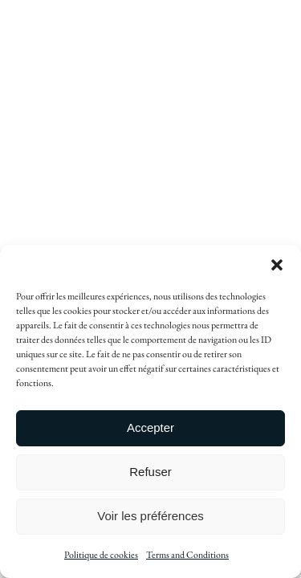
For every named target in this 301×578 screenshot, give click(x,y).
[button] (277, 265)
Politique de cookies (101, 554)
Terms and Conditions (187, 554)
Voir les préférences (150, 516)
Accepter (150, 427)
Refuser (150, 471)
